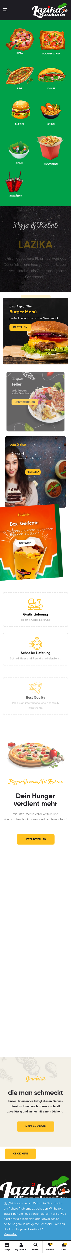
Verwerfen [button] (10, 1234)
